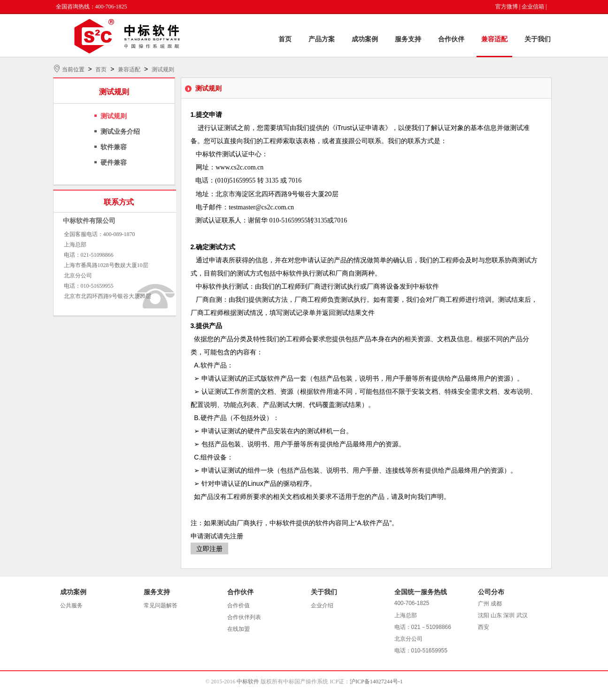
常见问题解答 (160, 605)
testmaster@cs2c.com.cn (261, 207)
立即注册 (209, 548)
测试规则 (163, 69)
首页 (285, 39)
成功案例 (365, 39)
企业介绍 (322, 605)
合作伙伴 (451, 39)
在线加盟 (238, 629)
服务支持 (408, 39)
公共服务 (71, 605)
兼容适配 (494, 39)
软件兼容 (113, 147)
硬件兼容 (113, 162)
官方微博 (506, 6)
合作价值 (238, 605)
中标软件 (248, 681)
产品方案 (321, 39)
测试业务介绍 (120, 131)
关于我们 (537, 39)
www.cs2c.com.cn (239, 167)
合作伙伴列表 (244, 617)
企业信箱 (533, 6)
